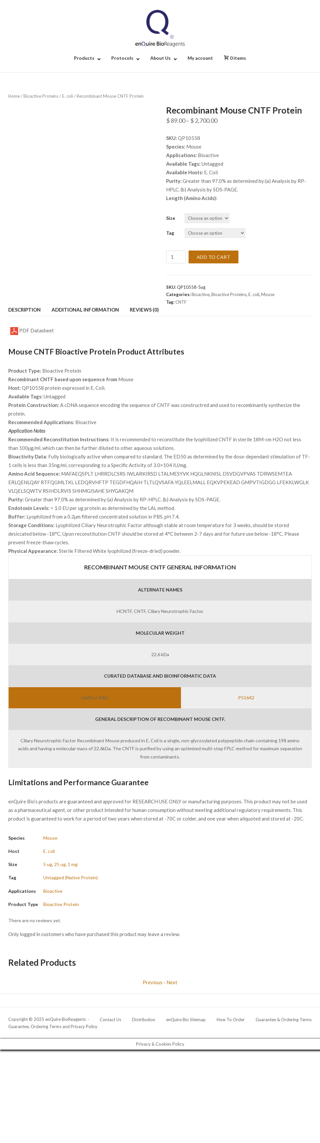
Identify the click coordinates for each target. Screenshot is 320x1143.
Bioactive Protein (61, 904)
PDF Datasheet (32, 331)
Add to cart (214, 257)
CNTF (181, 302)
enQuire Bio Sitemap (186, 1019)
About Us (160, 58)
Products (84, 58)
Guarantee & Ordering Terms (284, 1019)
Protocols (122, 58)
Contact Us (110, 1019)
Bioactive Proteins (40, 96)
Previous (152, 982)
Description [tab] (24, 310)
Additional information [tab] (85, 310)
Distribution (143, 1019)
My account (200, 58)
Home (14, 96)
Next (171, 982)
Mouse (267, 294)
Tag (170, 233)
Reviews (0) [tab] (144, 310)
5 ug (47, 864)
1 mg (73, 864)
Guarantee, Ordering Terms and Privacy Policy (52, 1026)
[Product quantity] (176, 257)
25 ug (60, 864)
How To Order (231, 1019)
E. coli (67, 96)
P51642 (246, 697)
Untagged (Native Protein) (70, 877)
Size (170, 218)
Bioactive (200, 294)
